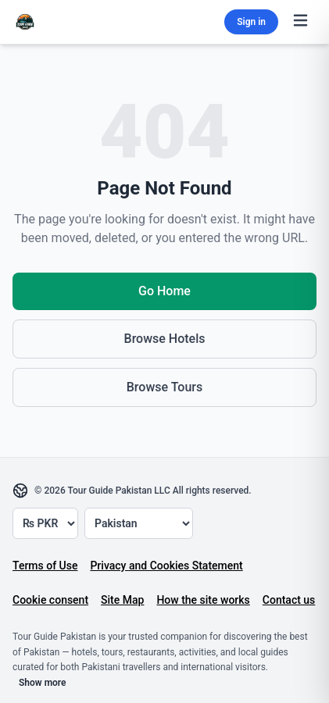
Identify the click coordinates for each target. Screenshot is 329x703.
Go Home (164, 291)
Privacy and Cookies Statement (166, 565)
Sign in (251, 21)
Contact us (289, 600)
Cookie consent (50, 600)
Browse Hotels (165, 338)
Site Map (122, 600)
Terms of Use (45, 565)
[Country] (138, 523)
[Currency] (45, 523)
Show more (42, 682)
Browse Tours (164, 387)
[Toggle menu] (300, 22)
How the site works (202, 600)
